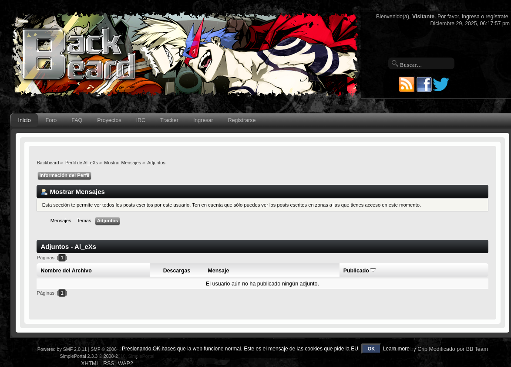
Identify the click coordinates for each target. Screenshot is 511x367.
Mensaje (218, 271)
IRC (140, 120)
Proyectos (109, 120)
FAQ (76, 120)
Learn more (396, 349)
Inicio (24, 120)
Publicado (359, 271)
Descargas (177, 271)
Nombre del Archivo (66, 271)
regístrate (497, 17)
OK (371, 348)
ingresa (471, 17)
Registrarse (242, 120)
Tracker (169, 120)
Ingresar (203, 120)
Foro (51, 120)
